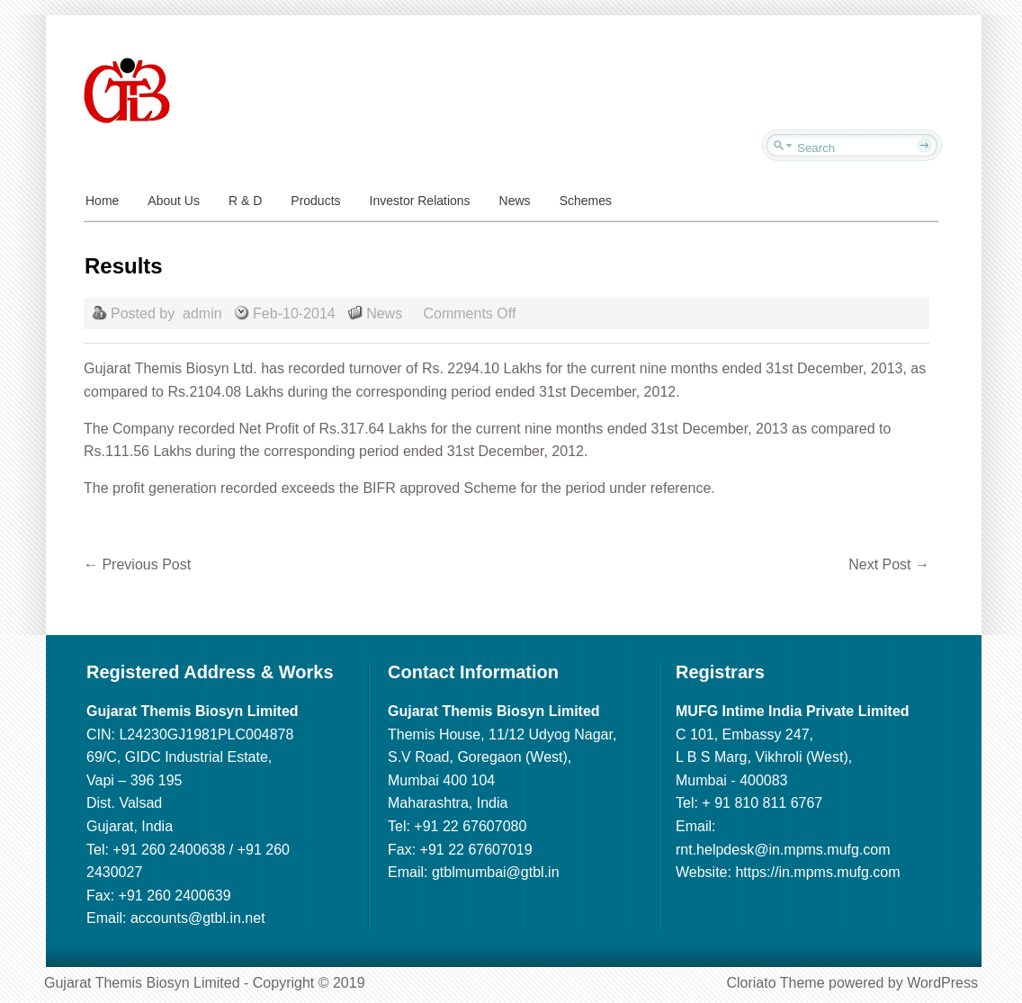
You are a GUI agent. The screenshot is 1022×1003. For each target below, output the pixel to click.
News (515, 200)
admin (202, 313)
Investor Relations (420, 200)
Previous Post (137, 564)
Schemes (586, 200)
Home (102, 200)
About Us (174, 200)
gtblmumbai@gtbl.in (496, 872)
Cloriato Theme (775, 982)
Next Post (888, 564)
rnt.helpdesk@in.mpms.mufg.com (783, 849)
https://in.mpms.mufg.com (817, 872)
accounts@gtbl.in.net (197, 918)
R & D (245, 200)
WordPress (942, 982)
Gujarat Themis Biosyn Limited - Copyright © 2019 (204, 982)
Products (315, 200)
